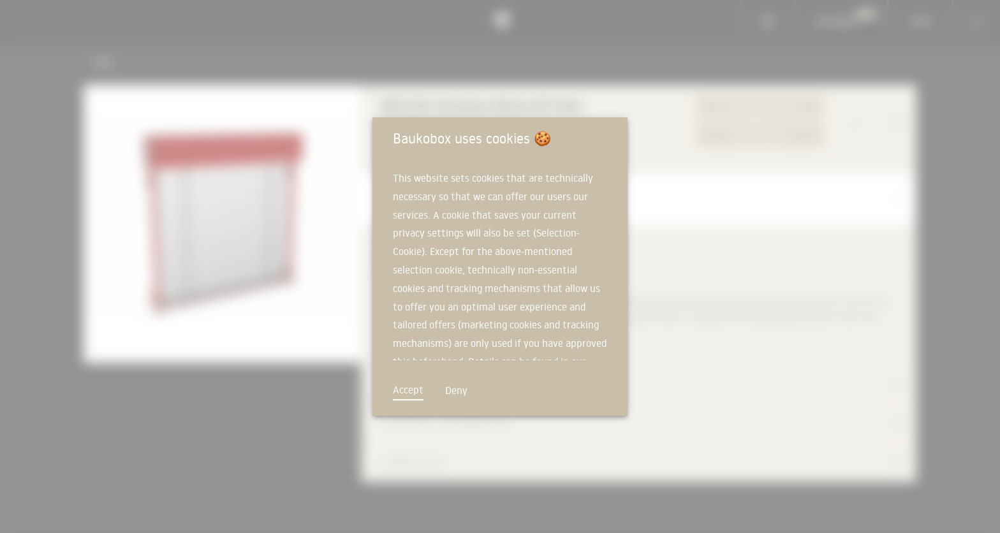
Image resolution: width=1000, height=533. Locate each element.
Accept (408, 389)
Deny (456, 390)
